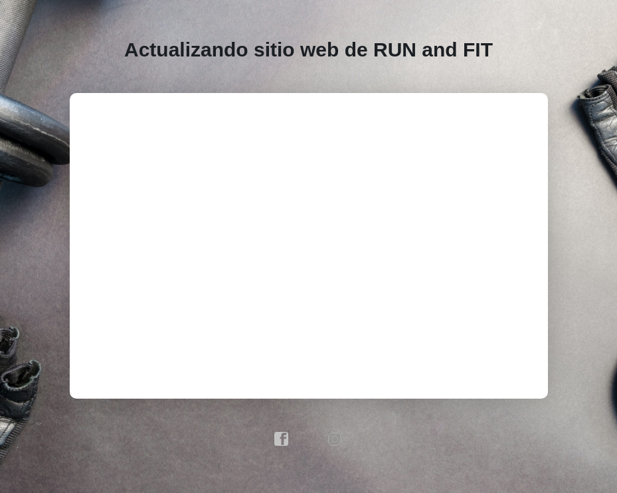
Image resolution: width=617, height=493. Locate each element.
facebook (281, 439)
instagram (335, 439)
